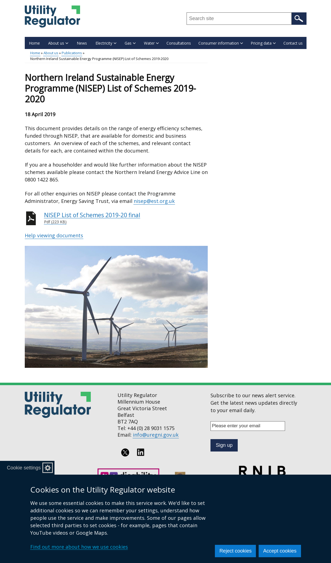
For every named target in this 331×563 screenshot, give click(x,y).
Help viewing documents (54, 235)
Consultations (178, 43)
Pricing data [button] (263, 43)
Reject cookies (235, 551)
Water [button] (151, 43)
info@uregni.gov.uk (156, 434)
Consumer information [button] (220, 43)
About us (50, 52)
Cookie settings (24, 467)
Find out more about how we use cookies (79, 546)
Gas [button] (130, 43)
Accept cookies (279, 551)
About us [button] (58, 43)
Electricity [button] (105, 43)
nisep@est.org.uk (154, 201)
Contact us (293, 43)
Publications (72, 52)
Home (34, 43)
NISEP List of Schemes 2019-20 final (126, 218)
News (82, 43)
